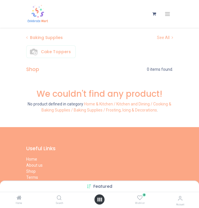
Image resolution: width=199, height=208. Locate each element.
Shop (31, 171)
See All (165, 37)
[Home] (19, 198)
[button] (102, 186)
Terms (32, 177)
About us (34, 165)
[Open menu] (99, 199)
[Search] (59, 198)
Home (31, 159)
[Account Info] (180, 198)
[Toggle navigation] (167, 14)
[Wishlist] (140, 197)
